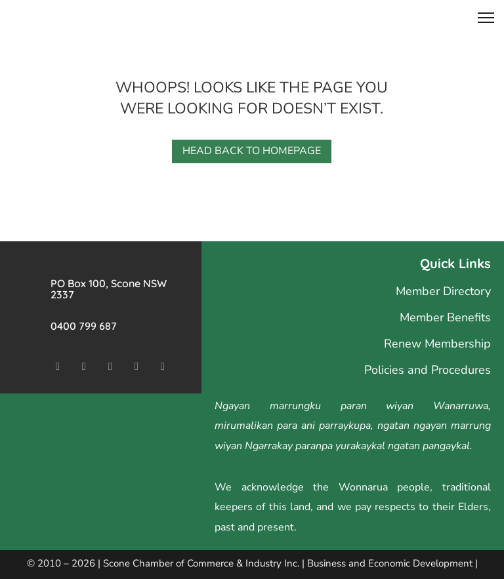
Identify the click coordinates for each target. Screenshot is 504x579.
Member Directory (443, 291)
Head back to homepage (251, 151)
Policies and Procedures (427, 370)
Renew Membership (437, 343)
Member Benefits (445, 317)
